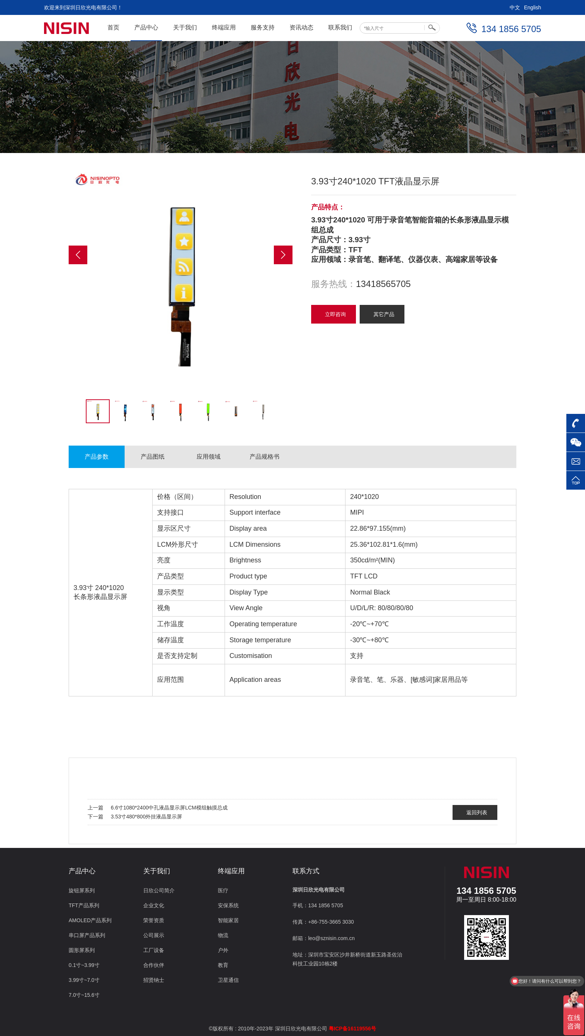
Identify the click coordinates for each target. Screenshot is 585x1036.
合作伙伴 (153, 965)
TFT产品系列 (84, 905)
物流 (223, 935)
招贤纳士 (153, 980)
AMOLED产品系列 (90, 920)
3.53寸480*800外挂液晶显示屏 (146, 817)
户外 (223, 950)
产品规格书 (264, 456)
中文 (515, 7)
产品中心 (146, 27)
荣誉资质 (153, 920)
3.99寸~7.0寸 (84, 980)
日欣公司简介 (159, 890)
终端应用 (224, 27)
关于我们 (185, 27)
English (532, 7)
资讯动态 (301, 27)
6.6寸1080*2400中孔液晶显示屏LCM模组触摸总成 (169, 808)
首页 (113, 27)
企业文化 (153, 905)
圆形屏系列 (82, 950)
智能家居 (228, 920)
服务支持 (263, 27)
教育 (223, 965)
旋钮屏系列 (82, 890)
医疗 (223, 890)
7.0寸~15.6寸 (84, 995)
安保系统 (228, 905)
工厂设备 (153, 950)
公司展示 (153, 935)
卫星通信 (228, 980)
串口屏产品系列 (87, 935)
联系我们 (340, 27)
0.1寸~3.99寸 (84, 965)
